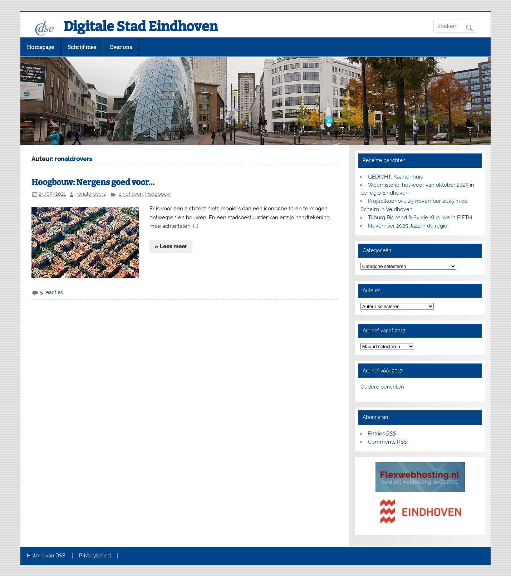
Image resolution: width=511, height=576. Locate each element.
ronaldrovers (91, 194)
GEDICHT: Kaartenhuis (395, 177)
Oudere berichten (382, 387)
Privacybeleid (95, 555)
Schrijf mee (82, 47)
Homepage (40, 47)
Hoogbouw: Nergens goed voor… (92, 182)
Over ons (120, 47)
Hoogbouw (158, 194)
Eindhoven (130, 194)
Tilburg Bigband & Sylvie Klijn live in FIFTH (420, 217)
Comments (387, 442)
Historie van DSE (46, 555)
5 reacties (51, 292)
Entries (382, 433)
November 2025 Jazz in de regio (407, 226)
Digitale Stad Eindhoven (141, 26)
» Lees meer (171, 246)
